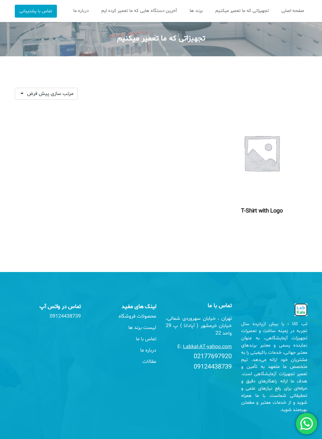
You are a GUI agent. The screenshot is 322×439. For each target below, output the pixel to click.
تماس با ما (146, 339)
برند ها (196, 11)
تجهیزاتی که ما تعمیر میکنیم (242, 11)
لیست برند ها (142, 327)
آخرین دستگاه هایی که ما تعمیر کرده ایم (139, 11)
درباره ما (81, 11)
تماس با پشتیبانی (35, 11)
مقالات (149, 361)
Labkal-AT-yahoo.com (207, 347)
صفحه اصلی (292, 11)
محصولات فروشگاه (137, 316)
